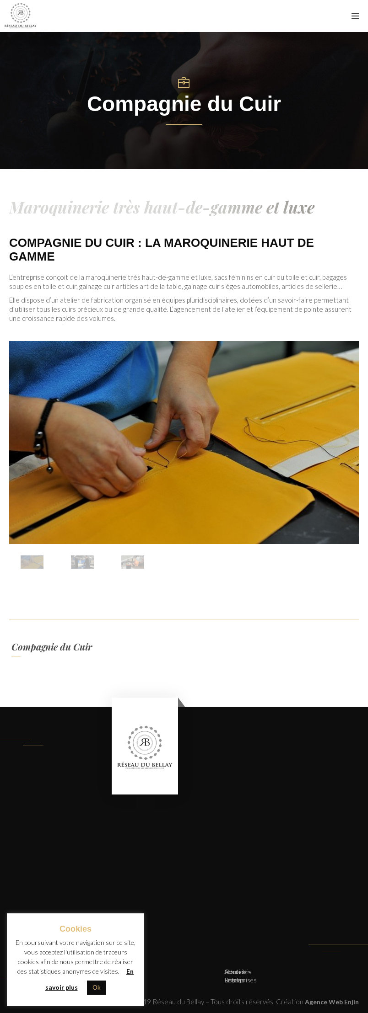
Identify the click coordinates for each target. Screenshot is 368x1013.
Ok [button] (96, 987)
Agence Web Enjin (332, 1002)
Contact (235, 972)
